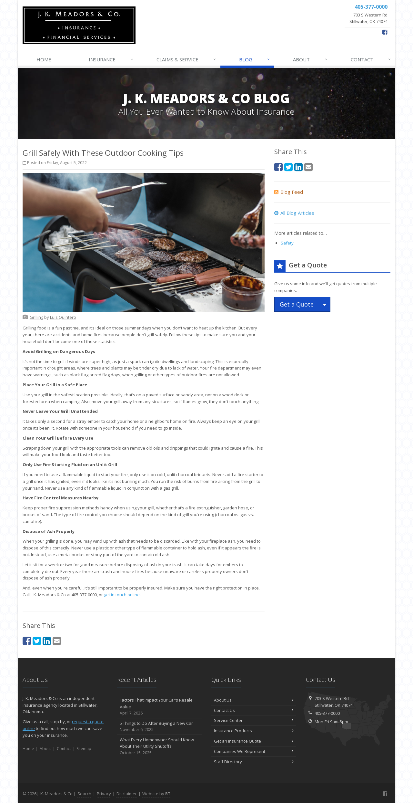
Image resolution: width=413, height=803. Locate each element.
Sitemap (83, 748)
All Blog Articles (294, 213)
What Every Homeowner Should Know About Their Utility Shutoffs (159, 746)
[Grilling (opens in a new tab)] (36, 317)
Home (43, 59)
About (310, 59)
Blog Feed (288, 192)
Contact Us (254, 710)
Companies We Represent (254, 751)
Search (84, 794)
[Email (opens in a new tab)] (57, 640)
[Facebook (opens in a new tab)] (384, 32)
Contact (371, 59)
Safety (287, 243)
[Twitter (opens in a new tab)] (37, 640)
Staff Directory (254, 762)
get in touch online (122, 595)
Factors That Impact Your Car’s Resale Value (159, 706)
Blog (254, 59)
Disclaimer (126, 794)
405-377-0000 (327, 713)
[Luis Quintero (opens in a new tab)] (63, 317)
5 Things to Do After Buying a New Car (159, 726)
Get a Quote (297, 304)
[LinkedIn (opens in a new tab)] (47, 640)
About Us (254, 700)
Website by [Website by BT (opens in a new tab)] (156, 794)
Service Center (254, 720)
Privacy (104, 794)
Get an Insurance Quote (254, 741)
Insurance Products (254, 731)
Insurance (111, 59)
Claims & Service (186, 59)
